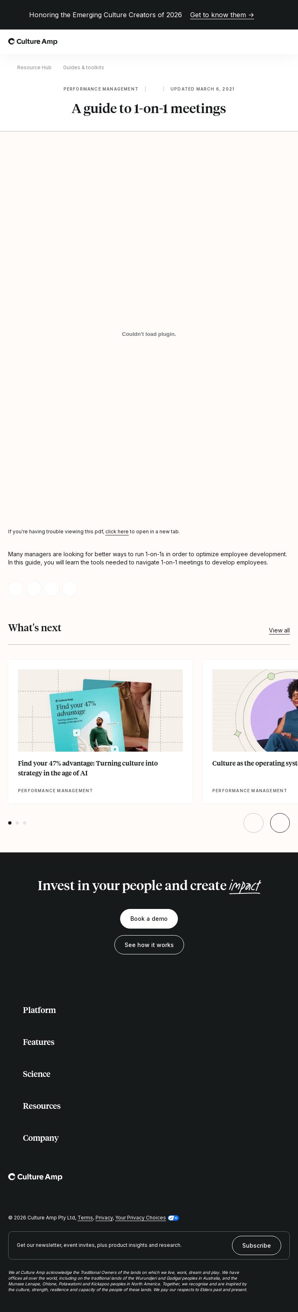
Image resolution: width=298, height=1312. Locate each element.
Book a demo (149, 918)
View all (279, 630)
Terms (85, 1218)
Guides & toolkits (83, 67)
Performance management (101, 88)
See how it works (149, 944)
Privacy (104, 1218)
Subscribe (256, 1245)
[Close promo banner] (285, 15)
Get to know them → (222, 15)
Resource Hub (34, 67)
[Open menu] (285, 42)
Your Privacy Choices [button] (140, 1218)
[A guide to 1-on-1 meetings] (149, 333)
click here (117, 531)
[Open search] (267, 42)
